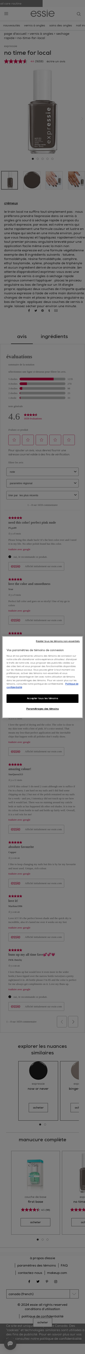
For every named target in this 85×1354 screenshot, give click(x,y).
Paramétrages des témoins (42, 708)
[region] (42, 677)
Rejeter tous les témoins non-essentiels (58, 641)
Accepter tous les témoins (42, 698)
